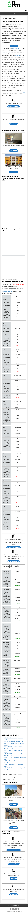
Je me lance (13, 878)
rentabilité (17, 55)
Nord (24, 92)
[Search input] (15, 10)
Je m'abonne (14, 45)
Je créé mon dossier (13, 561)
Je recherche (13, 894)
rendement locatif (16, 48)
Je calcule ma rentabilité (13, 547)
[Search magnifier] (26, 10)
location (17, 82)
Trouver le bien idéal (13, 106)
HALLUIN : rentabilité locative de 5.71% (13, 741)
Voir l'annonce (13, 150)
